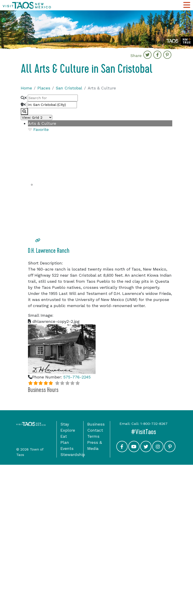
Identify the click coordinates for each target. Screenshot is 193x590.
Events (67, 448)
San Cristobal (69, 88)
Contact (95, 430)
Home (26, 88)
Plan (64, 442)
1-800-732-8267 (154, 423)
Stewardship (72, 454)
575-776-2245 (77, 377)
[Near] (52, 104)
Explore (67, 430)
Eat (63, 436)
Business (96, 424)
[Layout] (36, 117)
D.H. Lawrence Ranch (48, 251)
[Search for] (53, 98)
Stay (64, 424)
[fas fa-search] (24, 111)
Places (43, 88)
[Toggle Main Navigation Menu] (186, 5)
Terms (93, 436)
